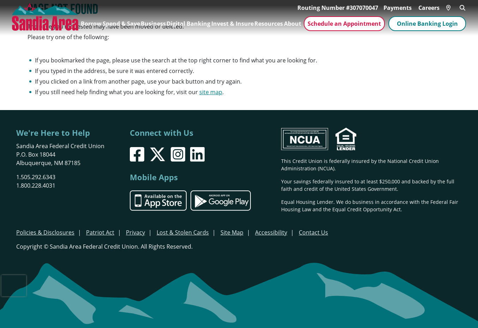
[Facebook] (137, 154)
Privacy (135, 232)
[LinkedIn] (197, 154)
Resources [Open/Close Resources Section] (268, 24)
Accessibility (271, 232)
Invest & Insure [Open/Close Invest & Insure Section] (232, 24)
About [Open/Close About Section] (292, 24)
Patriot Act (100, 232)
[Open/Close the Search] (462, 7)
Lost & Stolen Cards (183, 232)
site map (210, 92)
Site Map (231, 232)
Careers (429, 8)
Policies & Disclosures (45, 232)
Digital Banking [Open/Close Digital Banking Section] (188, 24)
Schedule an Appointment (344, 24)
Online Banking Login (427, 24)
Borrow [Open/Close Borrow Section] (91, 24)
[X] (157, 154)
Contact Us (313, 232)
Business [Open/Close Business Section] (153, 24)
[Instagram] (178, 154)
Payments (397, 8)
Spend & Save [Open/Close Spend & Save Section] (121, 24)
